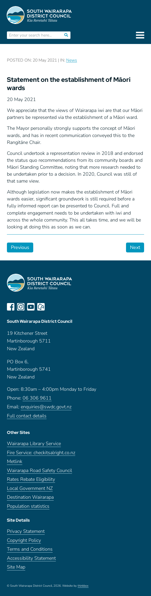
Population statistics (28, 506)
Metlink (14, 461)
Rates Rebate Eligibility (31, 479)
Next (135, 247)
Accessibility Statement (31, 558)
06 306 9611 (37, 398)
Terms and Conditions (30, 549)
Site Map (16, 567)
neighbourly (41, 307)
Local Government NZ (30, 488)
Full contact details (27, 416)
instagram (20, 307)
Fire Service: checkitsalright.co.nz (41, 453)
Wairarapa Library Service (34, 444)
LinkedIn (51, 307)
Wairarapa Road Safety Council (39, 471)
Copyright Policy (24, 540)
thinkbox (83, 586)
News (71, 60)
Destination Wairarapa (30, 497)
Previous (20, 247)
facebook (10, 307)
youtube (31, 307)
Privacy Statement (26, 531)
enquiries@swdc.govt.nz (46, 407)
